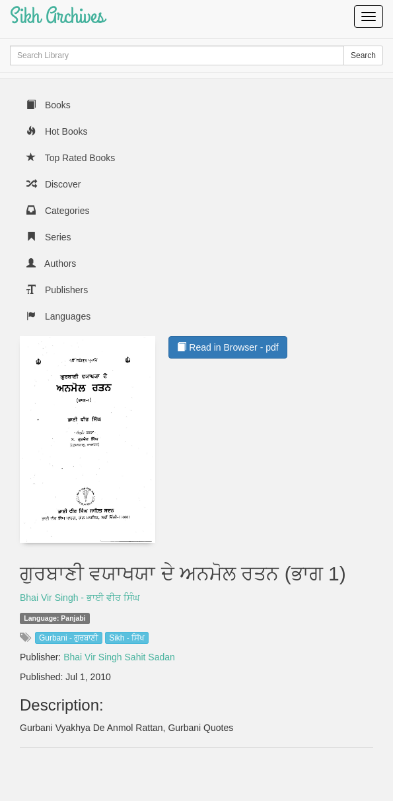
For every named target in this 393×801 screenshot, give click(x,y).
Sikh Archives (57, 16)
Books (48, 105)
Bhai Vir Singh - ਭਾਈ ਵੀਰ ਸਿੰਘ (79, 597)
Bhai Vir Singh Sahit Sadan (119, 657)
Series (48, 237)
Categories (58, 210)
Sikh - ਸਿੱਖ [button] (127, 638)
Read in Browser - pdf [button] (227, 347)
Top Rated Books (70, 158)
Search (363, 55)
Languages (58, 316)
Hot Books (56, 131)
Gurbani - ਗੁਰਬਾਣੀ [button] (68, 638)
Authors (51, 263)
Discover (53, 184)
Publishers (57, 290)
